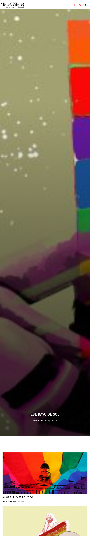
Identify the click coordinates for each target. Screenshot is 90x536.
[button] (84, 4)
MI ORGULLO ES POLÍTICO (18, 497)
